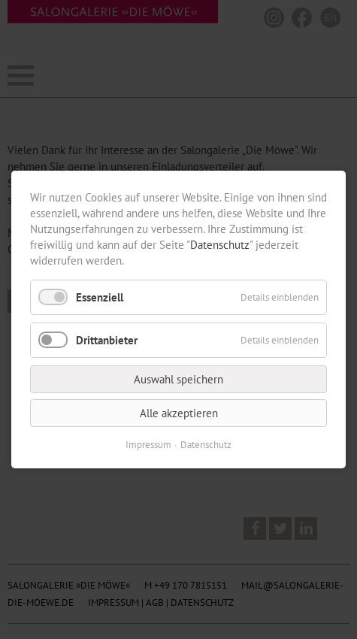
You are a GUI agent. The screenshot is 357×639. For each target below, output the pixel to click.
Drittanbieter (107, 340)
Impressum (148, 445)
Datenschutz (220, 245)
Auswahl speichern (178, 379)
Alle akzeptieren (179, 413)
